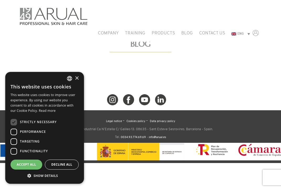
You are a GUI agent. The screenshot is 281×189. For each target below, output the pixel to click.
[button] (44, 175)
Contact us (212, 33)
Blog (187, 33)
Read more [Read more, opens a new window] (47, 110)
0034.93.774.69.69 (133, 137)
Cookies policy (135, 121)
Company (108, 33)
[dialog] (44, 128)
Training (135, 33)
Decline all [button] (61, 164)
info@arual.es (157, 137)
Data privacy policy (162, 121)
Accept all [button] (26, 164)
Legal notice (114, 121)
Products (163, 33)
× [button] (77, 78)
